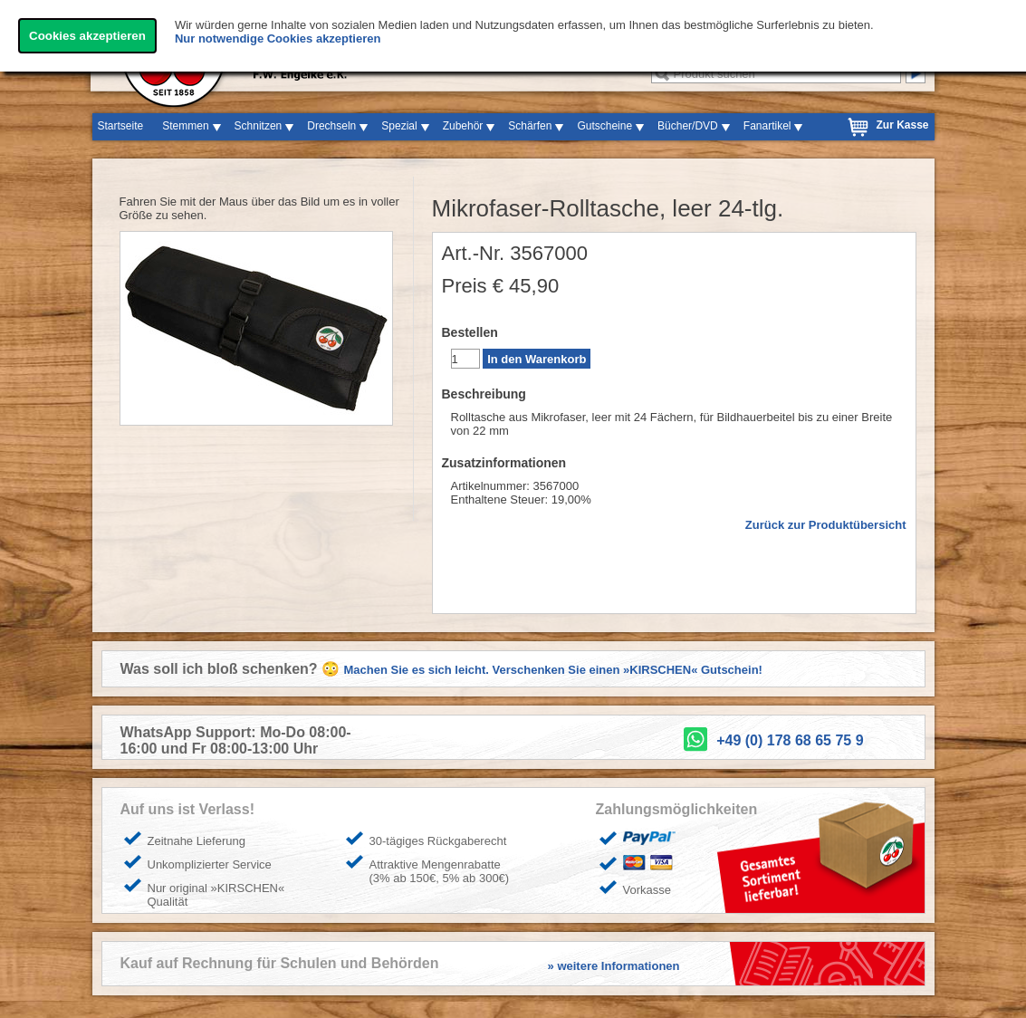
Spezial (399, 126)
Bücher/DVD (687, 126)
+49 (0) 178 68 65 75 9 (789, 740)
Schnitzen (259, 126)
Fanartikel (767, 126)
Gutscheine (604, 126)
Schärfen (529, 126)
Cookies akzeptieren (87, 36)
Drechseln (331, 126)
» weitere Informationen (614, 966)
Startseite (121, 126)
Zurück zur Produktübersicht (825, 525)
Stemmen (185, 126)
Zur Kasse (902, 125)
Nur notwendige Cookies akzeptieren (278, 38)
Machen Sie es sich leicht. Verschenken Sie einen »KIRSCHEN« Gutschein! (553, 670)
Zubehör (463, 126)
